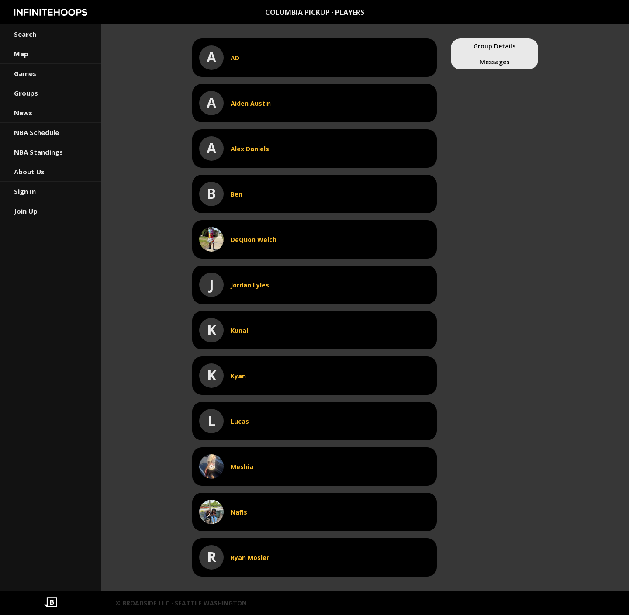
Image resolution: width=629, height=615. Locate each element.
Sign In (25, 191)
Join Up (26, 211)
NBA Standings (38, 152)
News (23, 112)
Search (25, 34)
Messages (494, 62)
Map (21, 53)
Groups (26, 93)
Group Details (494, 46)
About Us (29, 171)
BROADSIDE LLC (145, 603)
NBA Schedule (36, 132)
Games (25, 73)
